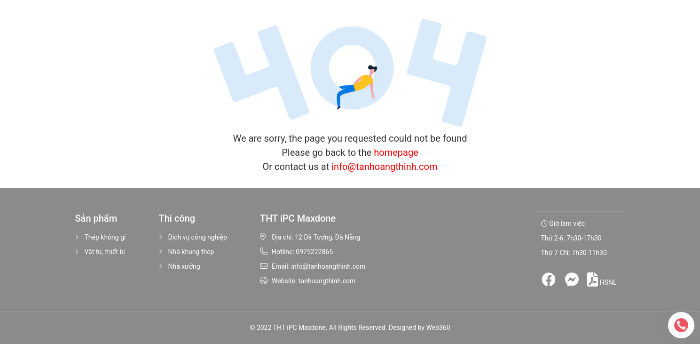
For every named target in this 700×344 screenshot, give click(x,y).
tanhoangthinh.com (327, 281)
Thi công (291, 23)
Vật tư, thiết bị (100, 252)
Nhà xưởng (179, 266)
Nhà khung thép (186, 252)
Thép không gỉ (100, 237)
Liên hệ (406, 23)
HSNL (601, 279)
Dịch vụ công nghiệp (193, 237)
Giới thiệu (195, 23)
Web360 (438, 327)
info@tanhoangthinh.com (384, 166)
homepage (396, 152)
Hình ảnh (334, 23)
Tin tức (372, 23)
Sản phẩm (241, 23)
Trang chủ (153, 23)
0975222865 (314, 252)
